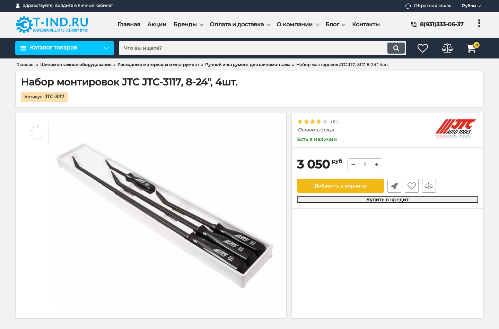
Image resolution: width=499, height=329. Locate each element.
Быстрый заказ (394, 186)
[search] (262, 48)
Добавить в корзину (340, 186)
